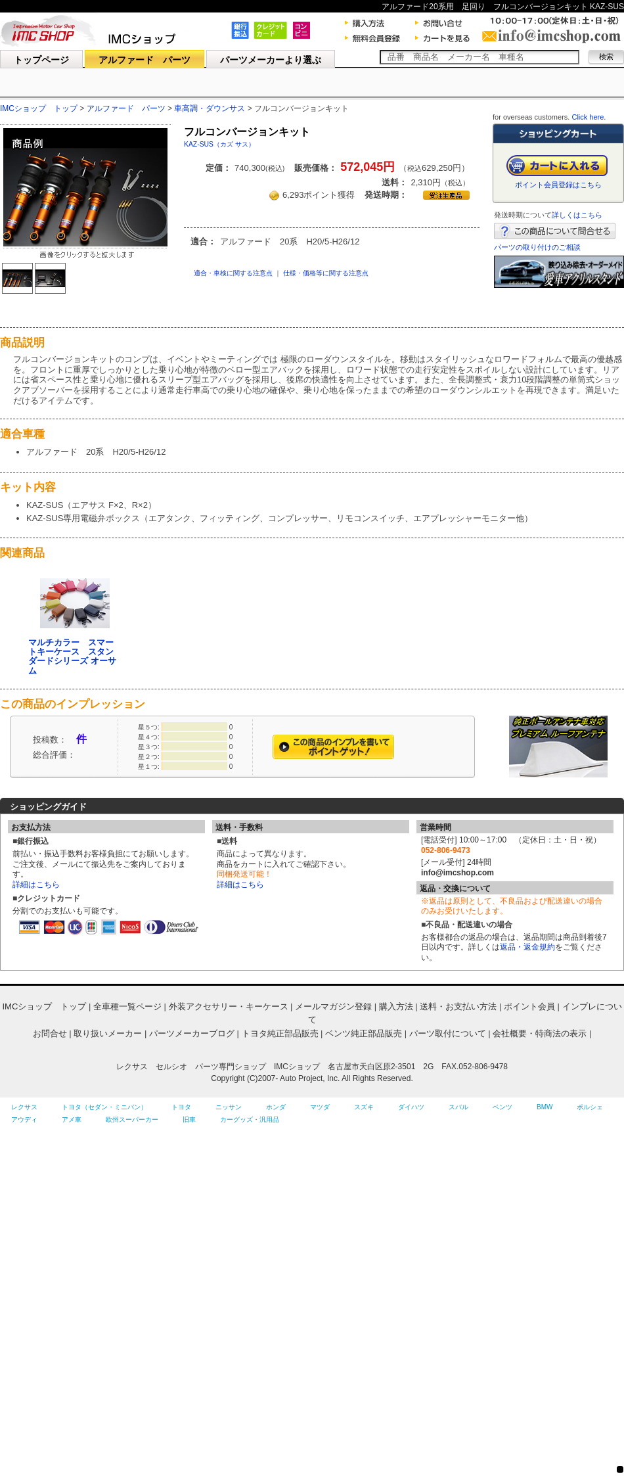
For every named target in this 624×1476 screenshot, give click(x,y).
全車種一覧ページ (127, 1006)
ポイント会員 (529, 1006)
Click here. (588, 117)
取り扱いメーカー (108, 1033)
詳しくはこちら (577, 215)
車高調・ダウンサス (210, 108)
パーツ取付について (447, 1033)
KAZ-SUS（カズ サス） (219, 144)
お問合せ (50, 1033)
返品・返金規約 (527, 947)
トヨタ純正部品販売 (280, 1033)
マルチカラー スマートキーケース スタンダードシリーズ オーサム (72, 656)
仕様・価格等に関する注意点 (325, 273)
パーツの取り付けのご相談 (537, 247)
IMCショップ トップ (39, 108)
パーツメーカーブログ (191, 1033)
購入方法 (396, 1006)
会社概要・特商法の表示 (540, 1033)
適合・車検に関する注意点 (233, 273)
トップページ (41, 60)
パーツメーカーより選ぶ (270, 60)
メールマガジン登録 (333, 1006)
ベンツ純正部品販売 (363, 1033)
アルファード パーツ (144, 60)
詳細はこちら (36, 884)
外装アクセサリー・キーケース (228, 1006)
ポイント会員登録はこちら (558, 185)
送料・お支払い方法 (458, 1006)
